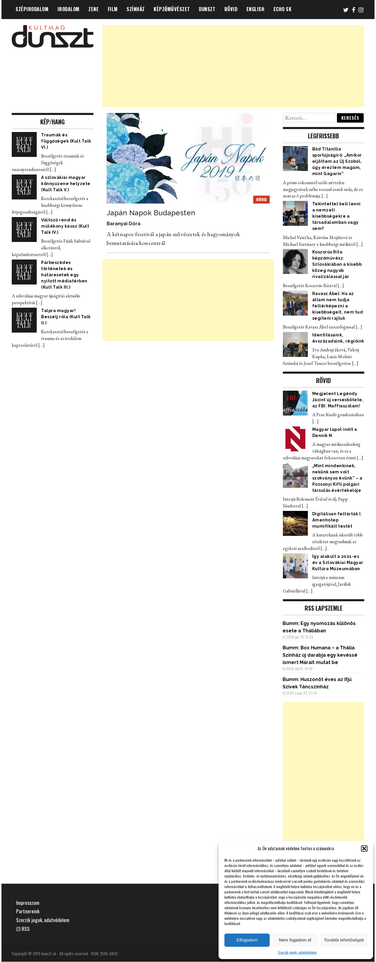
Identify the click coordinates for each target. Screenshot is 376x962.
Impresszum (27, 902)
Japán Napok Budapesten (151, 213)
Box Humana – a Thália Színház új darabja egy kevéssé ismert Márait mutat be (320, 655)
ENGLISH (255, 9)
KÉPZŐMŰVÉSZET (172, 9)
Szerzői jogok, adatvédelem (297, 952)
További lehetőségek (344, 939)
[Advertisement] (233, 66)
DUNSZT (207, 9)
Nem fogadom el (295, 939)
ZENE (93, 9)
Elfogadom (247, 939)
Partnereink (28, 911)
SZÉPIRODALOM (32, 9)
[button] (364, 848)
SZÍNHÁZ (136, 9)
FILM (113, 9)
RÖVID (231, 9)
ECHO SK (282, 9)
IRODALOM (69, 9)
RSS (26, 928)
